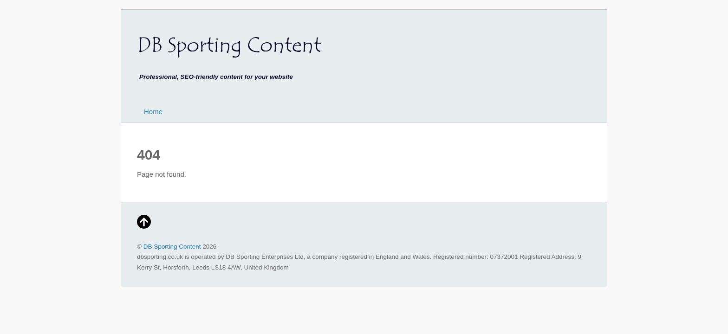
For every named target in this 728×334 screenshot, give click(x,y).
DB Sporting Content (172, 246)
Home (153, 112)
